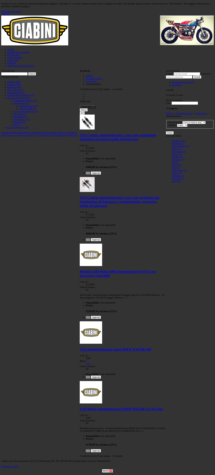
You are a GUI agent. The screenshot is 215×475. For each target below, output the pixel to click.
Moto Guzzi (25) (15, 90)
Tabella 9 (172, 125)
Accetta (17, 11)
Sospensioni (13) (21, 103)
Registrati (176, 85)
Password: (206, 73)
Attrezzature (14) (21, 119)
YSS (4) (176, 167)
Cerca (168, 103)
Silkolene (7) (178, 159)
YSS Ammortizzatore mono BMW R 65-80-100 (115, 349)
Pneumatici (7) (20, 116)
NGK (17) (177, 149)
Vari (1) (16, 125)
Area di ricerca (175, 122)
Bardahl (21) (178, 143)
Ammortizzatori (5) (28, 106)
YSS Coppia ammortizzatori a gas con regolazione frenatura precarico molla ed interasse (118, 137)
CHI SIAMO (13, 55)
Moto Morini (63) (15, 92)
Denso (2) (176, 173)
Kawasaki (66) (14, 87)
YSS (88, 363)
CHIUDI (5, 14)
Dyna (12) (177, 154)
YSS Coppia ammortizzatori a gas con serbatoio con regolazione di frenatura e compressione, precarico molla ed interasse (119, 201)
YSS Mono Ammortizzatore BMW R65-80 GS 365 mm (121, 409)
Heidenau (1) (178, 175)
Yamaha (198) (14, 84)
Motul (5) (176, 165)
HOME (10, 49)
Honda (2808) (13, 82)
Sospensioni (200, 113)
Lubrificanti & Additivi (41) (20, 95)
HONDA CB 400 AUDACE (20, 66)
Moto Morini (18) (180, 146)
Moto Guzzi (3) (179, 170)
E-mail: (169, 73)
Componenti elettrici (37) (25, 100)
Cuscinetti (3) (19, 114)
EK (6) (175, 162)
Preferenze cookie (9, 466)
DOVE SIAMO (14, 57)
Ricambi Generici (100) (18, 98)
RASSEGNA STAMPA (18, 52)
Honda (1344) (178, 141)
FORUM (11, 63)
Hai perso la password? (183, 82)
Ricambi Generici (183, 113)
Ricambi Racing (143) (17, 127)
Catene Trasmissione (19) (25, 111)
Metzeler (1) (178, 178)
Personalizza (7, 11)
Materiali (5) (19, 122)
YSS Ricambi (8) (27, 108)
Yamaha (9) (177, 157)
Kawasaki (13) (179, 151)
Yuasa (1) (176, 181)
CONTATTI (13, 60)
